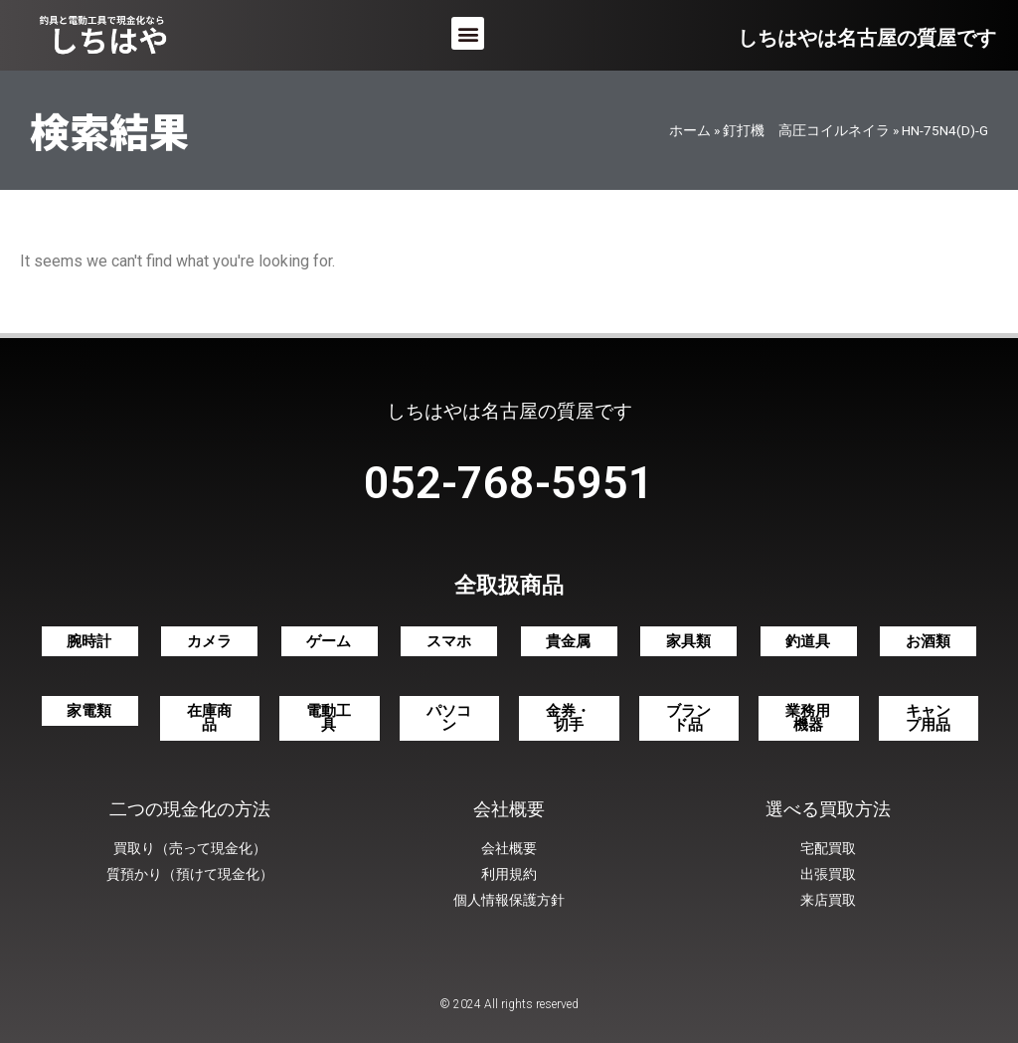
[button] (467, 33)
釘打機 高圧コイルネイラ (806, 130)
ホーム (690, 130)
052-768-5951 (509, 482)
